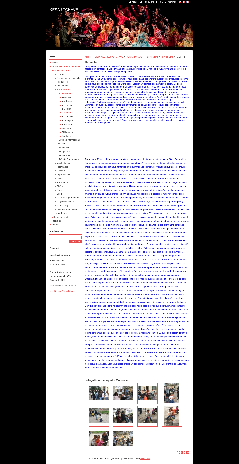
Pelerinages (62, 167)
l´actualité (56, 221)
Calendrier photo (61, 217)
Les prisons (64, 151)
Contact (55, 224)
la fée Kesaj (62, 205)
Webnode (145, 458)
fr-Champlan (67, 120)
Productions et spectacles (69, 78)
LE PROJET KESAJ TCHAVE (109, 57)
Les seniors (64, 155)
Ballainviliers (68, 124)
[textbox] (137, 112)
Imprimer (171, 2)
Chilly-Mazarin (68, 132)
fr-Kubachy (67, 101)
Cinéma (60, 186)
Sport (59, 194)
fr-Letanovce (68, 116)
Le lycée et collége (65, 201)
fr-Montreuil (67, 109)
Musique (61, 170)
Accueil (88, 57)
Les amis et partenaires (68, 197)
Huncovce (66, 128)
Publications (62, 182)
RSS (161, 2)
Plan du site (148, 2)
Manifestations (64, 163)
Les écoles (64, 147)
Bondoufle (66, 136)
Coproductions (64, 174)
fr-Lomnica (67, 105)
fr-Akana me (167, 57)
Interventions (152, 57)
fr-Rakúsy (66, 97)
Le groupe (61, 74)
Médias (60, 178)
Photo (59, 190)
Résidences (62, 85)
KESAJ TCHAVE (134, 57)
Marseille (66, 112)
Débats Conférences (69, 159)
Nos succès (62, 82)
